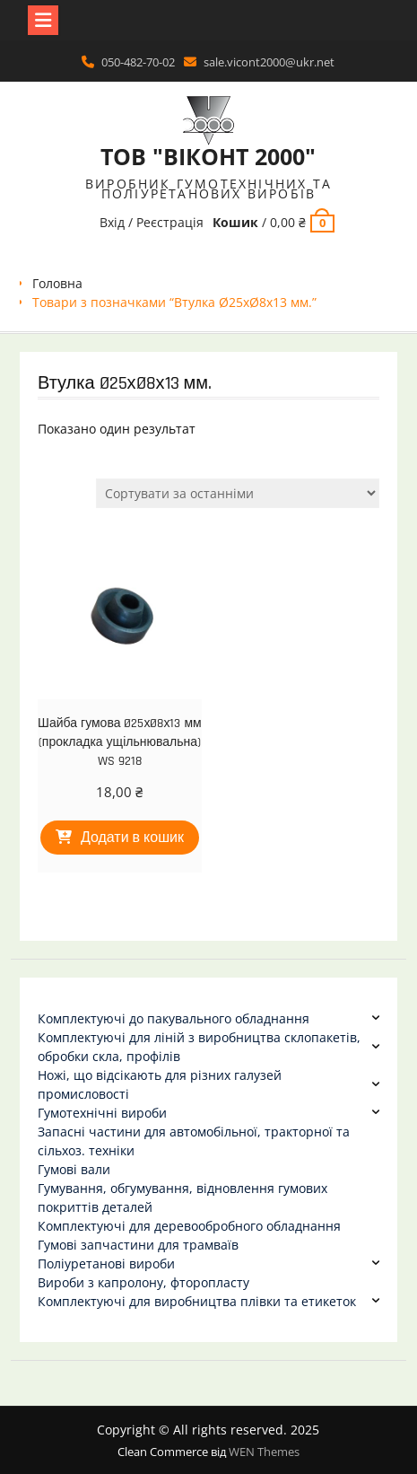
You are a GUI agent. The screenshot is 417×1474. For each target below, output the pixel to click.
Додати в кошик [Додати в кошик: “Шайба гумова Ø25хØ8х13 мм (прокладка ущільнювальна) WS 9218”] (132, 838)
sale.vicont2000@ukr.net (269, 62)
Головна (57, 283)
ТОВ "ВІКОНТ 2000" (208, 156)
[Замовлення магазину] (237, 493)
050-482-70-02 (138, 62)
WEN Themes (264, 1451)
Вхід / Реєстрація (152, 222)
